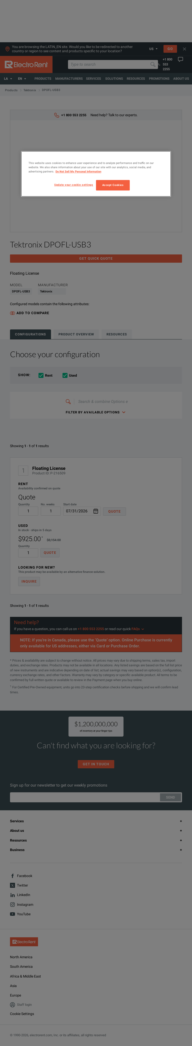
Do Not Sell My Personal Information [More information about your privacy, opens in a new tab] (78, 171)
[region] (96, 174)
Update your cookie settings (73, 184)
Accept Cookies (113, 185)
